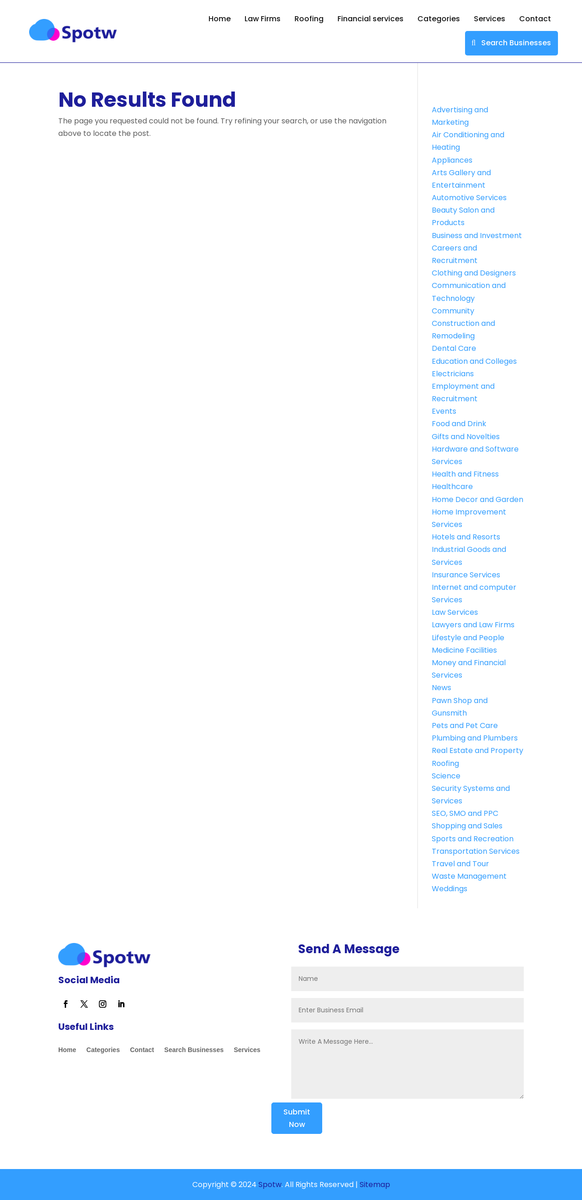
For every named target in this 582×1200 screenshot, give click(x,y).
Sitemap (375, 1184)
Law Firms (263, 18)
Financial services (370, 18)
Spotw (269, 1184)
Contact (535, 18)
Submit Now (296, 1118)
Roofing (309, 18)
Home (219, 18)
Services (489, 18)
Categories (438, 18)
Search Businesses (516, 42)
